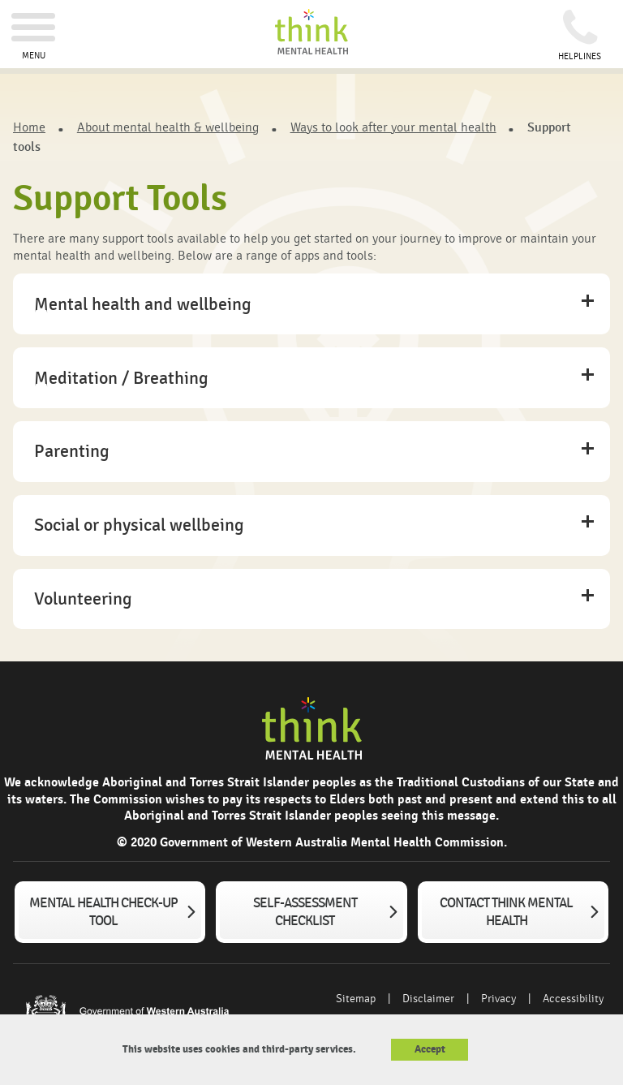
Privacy (498, 998)
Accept (430, 1049)
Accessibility (573, 998)
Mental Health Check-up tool (103, 912)
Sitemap (356, 998)
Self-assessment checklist (305, 912)
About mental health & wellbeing (168, 127)
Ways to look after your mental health (393, 127)
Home (29, 127)
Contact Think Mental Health (506, 912)
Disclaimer (428, 998)
